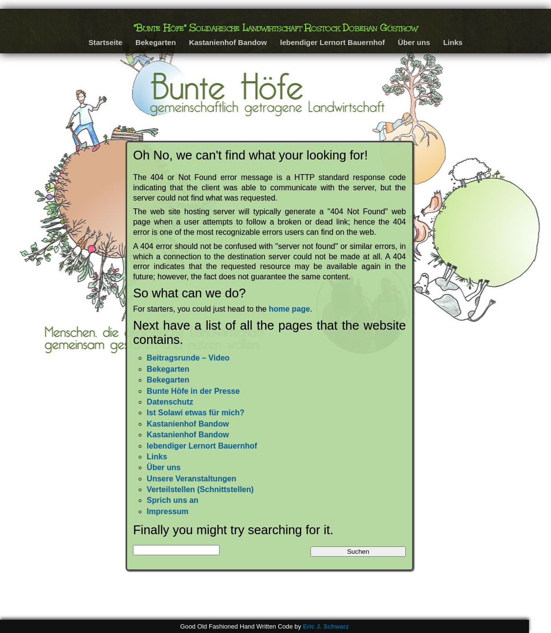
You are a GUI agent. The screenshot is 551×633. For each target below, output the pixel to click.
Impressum (167, 511)
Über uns (414, 42)
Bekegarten (155, 42)
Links (453, 42)
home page (289, 309)
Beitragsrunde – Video (188, 358)
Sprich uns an (172, 500)
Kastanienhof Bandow (227, 42)
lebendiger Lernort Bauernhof (332, 42)
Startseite (105, 42)
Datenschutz (170, 402)
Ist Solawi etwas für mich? (195, 412)
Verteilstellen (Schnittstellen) (200, 489)
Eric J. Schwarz (326, 626)
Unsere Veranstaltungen (191, 479)
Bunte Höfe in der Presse (193, 391)
